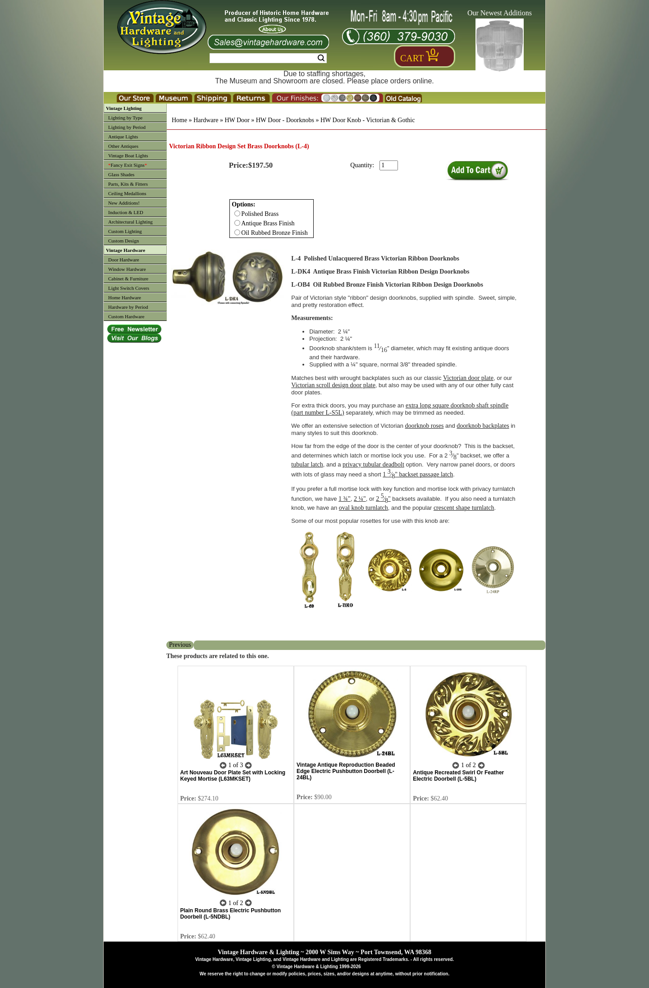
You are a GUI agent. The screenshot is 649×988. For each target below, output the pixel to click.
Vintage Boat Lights (128, 155)
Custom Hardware (126, 316)
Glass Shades (121, 174)
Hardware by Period (128, 307)
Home (179, 120)
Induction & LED (125, 212)
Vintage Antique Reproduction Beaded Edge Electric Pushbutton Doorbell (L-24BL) (346, 771)
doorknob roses (424, 425)
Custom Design (123, 240)
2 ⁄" (383, 498)
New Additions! (124, 203)
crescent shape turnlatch (464, 507)
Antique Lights (123, 136)
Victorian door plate (468, 378)
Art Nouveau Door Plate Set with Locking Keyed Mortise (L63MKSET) (232, 775)
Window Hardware (127, 269)
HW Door (236, 120)
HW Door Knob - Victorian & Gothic (367, 120)
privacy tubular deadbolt (373, 464)
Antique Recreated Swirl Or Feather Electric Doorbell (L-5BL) (458, 775)
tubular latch (307, 464)
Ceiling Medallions (127, 193)
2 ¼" (360, 498)
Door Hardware (123, 259)
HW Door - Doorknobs (285, 120)
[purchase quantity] (388, 165)
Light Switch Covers (128, 288)
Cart (412, 58)
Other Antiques (123, 146)
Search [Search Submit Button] (321, 58)
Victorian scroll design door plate (333, 385)
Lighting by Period (127, 127)
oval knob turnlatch (363, 507)
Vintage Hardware (125, 250)
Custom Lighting (125, 231)
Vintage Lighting (124, 108)
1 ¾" (344, 498)
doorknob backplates (483, 425)
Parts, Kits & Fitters (128, 184)
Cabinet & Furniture (128, 278)
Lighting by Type (125, 117)
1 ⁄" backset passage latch (418, 474)
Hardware (205, 120)
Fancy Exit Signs (127, 165)
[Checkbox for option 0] (237, 213)
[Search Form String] (268, 58)
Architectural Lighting (130, 221)
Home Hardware (124, 297)
